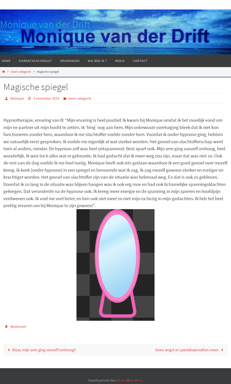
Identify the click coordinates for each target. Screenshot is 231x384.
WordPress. (136, 380)
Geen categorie (21, 72)
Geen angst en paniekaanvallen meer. (190, 349)
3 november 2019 (46, 98)
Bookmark (18, 326)
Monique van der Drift (45, 24)
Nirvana (121, 380)
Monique (17, 98)
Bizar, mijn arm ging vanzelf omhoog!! (41, 349)
